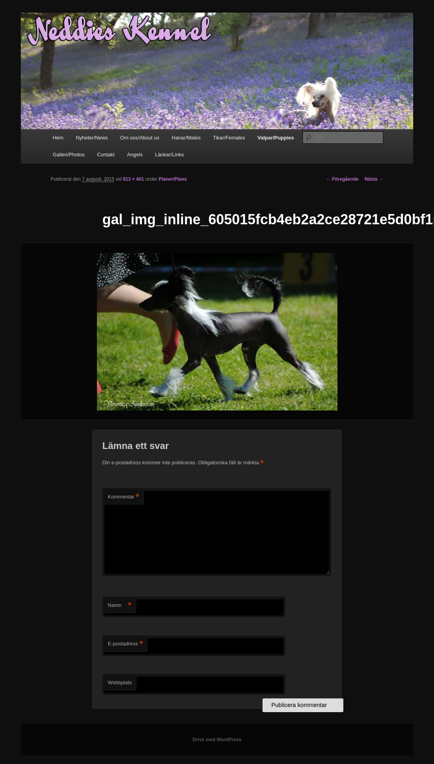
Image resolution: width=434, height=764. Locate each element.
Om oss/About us (139, 138)
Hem (58, 138)
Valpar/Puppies (275, 138)
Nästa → (374, 179)
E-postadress (125, 644)
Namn (119, 605)
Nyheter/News (92, 138)
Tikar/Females (229, 138)
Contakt (106, 155)
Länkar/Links (169, 155)
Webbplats (120, 682)
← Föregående (342, 179)
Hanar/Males (186, 138)
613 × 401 (133, 179)
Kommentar (123, 497)
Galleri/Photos (69, 155)
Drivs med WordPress (217, 739)
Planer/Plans (173, 179)
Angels (135, 155)
